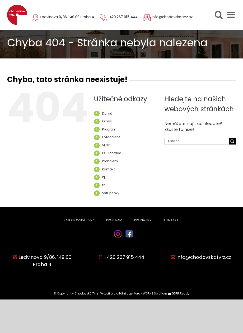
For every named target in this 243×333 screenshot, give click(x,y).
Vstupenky (110, 193)
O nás (107, 121)
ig (103, 177)
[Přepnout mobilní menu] (231, 14)
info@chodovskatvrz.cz (172, 16)
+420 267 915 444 (122, 16)
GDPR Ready (180, 293)
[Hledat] (232, 141)
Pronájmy (143, 220)
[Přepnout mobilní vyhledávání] (219, 14)
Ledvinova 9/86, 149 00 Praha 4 (67, 16)
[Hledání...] (196, 141)
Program (109, 129)
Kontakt (108, 169)
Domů (107, 113)
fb (104, 185)
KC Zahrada (111, 153)
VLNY (106, 145)
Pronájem (110, 161)
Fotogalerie (111, 137)
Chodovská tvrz (79, 220)
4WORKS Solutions (154, 293)
